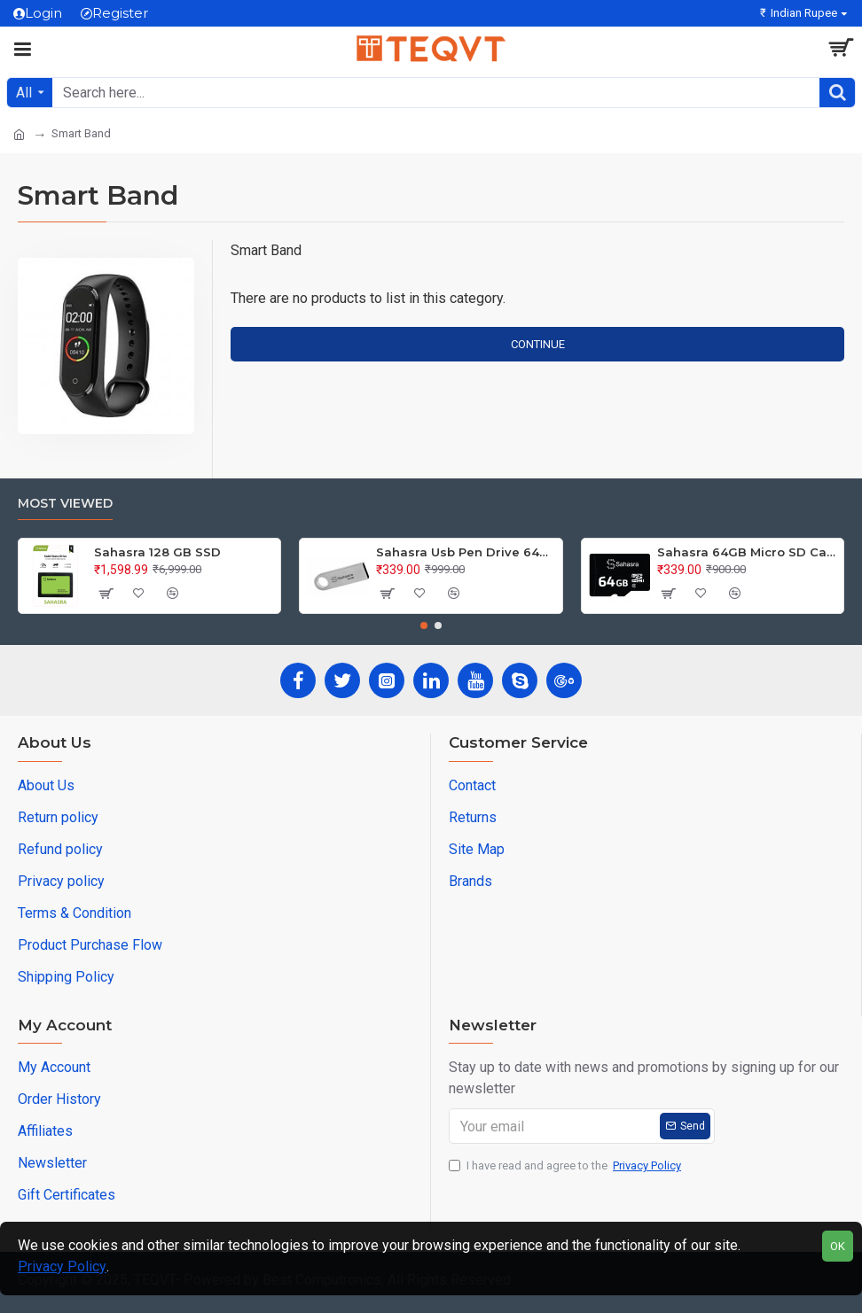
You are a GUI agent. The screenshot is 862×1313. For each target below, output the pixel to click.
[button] (423, 625)
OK (837, 1246)
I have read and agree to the (566, 1166)
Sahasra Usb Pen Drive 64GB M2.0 (466, 552)
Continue (538, 344)
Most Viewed (65, 503)
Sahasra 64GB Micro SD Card (747, 552)
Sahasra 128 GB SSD (157, 552)
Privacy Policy (62, 1266)
